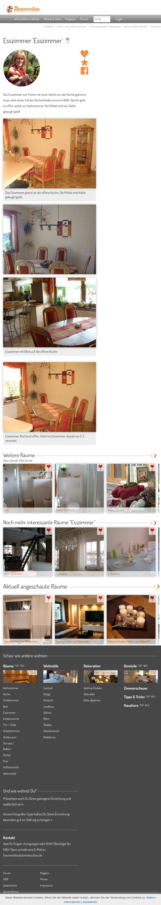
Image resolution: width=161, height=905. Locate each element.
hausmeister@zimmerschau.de (22, 855)
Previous (151, 455)
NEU (22, 665)
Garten (7, 755)
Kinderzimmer (11, 718)
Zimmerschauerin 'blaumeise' (105, 26)
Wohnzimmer (10, 688)
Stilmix (47, 712)
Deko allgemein (92, 700)
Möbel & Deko (52, 19)
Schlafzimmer (11, 700)
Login (119, 19)
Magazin (71, 19)
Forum (84, 19)
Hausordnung (10, 891)
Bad (5, 706)
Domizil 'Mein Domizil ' (136, 26)
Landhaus (48, 706)
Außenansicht (11, 767)
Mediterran (49, 737)
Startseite (49, 26)
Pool (5, 761)
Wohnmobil (9, 773)
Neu (145, 665)
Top (140, 665)
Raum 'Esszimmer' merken (84, 62)
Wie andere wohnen (27, 19)
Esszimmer (9, 712)
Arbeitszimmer (11, 731)
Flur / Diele (9, 725)
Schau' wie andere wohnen (71, 26)
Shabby (47, 725)
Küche (6, 694)
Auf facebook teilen (84, 71)
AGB (5, 879)
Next (155, 455)
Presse (43, 879)
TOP (17, 665)
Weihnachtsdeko (93, 688)
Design (47, 694)
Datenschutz (10, 885)
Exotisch (48, 688)
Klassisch (48, 700)
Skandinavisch (51, 731)
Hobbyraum (10, 737)
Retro (46, 718)
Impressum (46, 885)
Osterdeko (89, 694)
